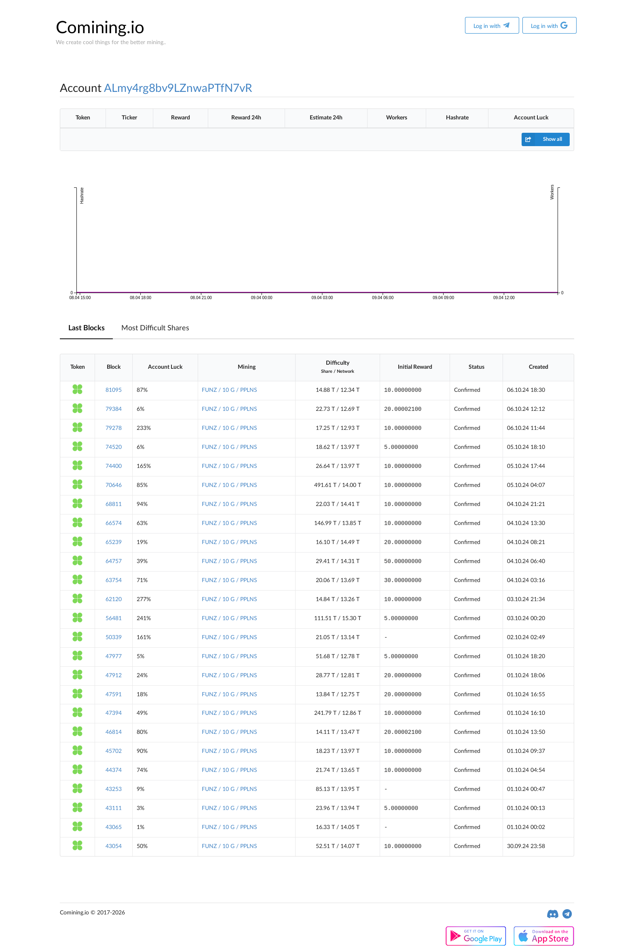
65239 (114, 542)
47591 (114, 694)
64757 (114, 561)
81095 (114, 390)
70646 (114, 485)
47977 (114, 656)
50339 (114, 637)
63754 (114, 580)
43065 (114, 827)
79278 (114, 428)
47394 (114, 713)
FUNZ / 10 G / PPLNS (229, 390)
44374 (114, 770)
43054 (114, 846)
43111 (114, 808)
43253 (114, 789)
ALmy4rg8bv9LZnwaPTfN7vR (178, 88)
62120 (114, 599)
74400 (114, 466)
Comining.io (100, 27)
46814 (114, 732)
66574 (114, 523)
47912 (114, 675)
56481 (114, 618)
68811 (114, 504)
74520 (114, 447)
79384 (114, 409)
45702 (114, 751)
